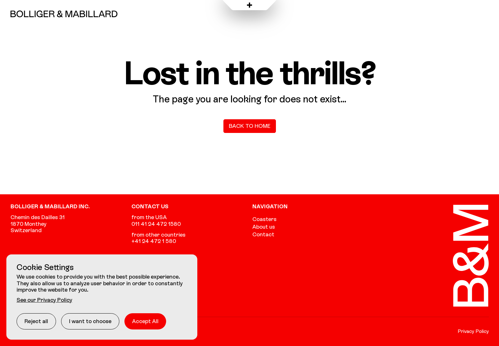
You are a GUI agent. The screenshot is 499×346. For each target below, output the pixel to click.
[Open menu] (249, 5)
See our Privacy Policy (44, 300)
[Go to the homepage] (64, 13)
